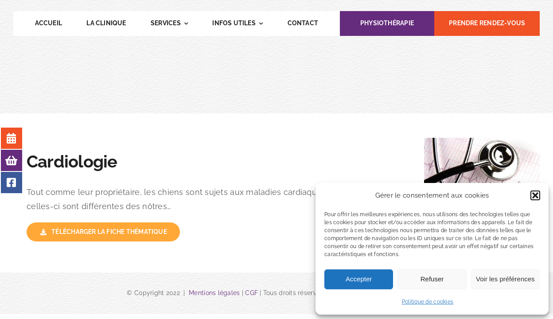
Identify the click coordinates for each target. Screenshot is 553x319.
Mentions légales (215, 292)
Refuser (432, 279)
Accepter (359, 279)
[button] (535, 195)
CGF (251, 292)
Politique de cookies (427, 302)
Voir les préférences (505, 279)
